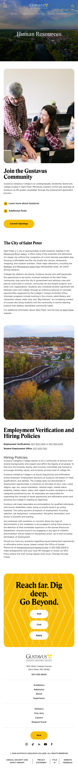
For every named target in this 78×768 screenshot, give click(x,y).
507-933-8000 (39, 675)
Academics (39, 685)
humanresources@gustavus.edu (32, 548)
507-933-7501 (40, 449)
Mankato (8, 267)
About (39, 694)
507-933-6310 (56, 444)
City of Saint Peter (64, 310)
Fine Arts (39, 713)
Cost (39, 625)
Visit (39, 614)
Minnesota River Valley (15, 254)
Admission (39, 690)
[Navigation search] (72, 6)
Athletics (39, 709)
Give (39, 735)
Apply (39, 635)
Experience (39, 698)
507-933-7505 (38, 444)
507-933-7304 (59, 548)
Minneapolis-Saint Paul (28, 267)
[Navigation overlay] (5, 6)
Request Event (39, 722)
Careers (39, 718)
